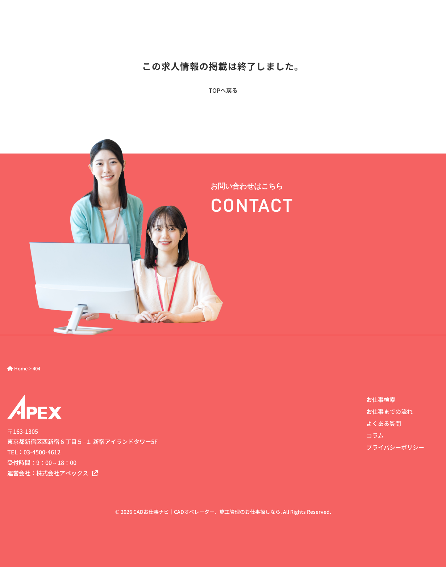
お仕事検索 (380, 399)
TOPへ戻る (223, 90)
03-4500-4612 (42, 452)
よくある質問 (383, 423)
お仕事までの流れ (389, 411)
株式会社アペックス (67, 473)
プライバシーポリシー (395, 447)
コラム (375, 435)
